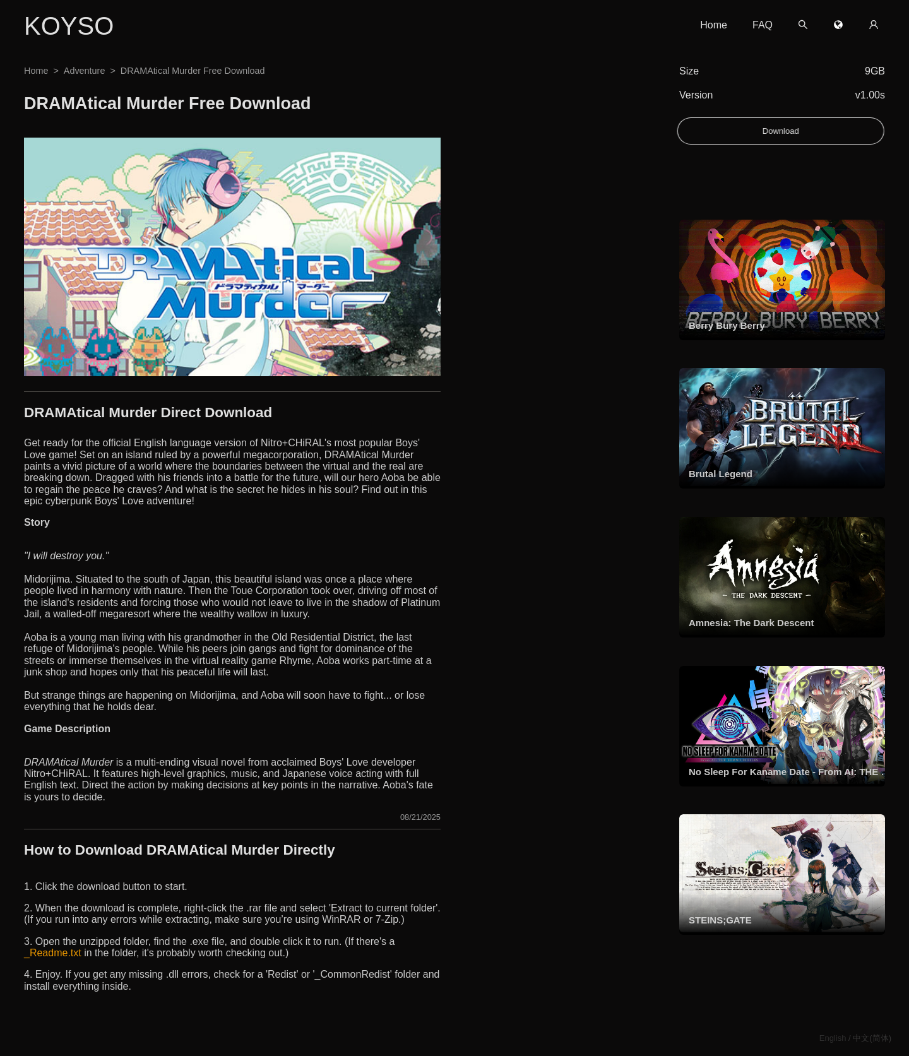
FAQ (762, 25)
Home (713, 25)
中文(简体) (872, 1038)
